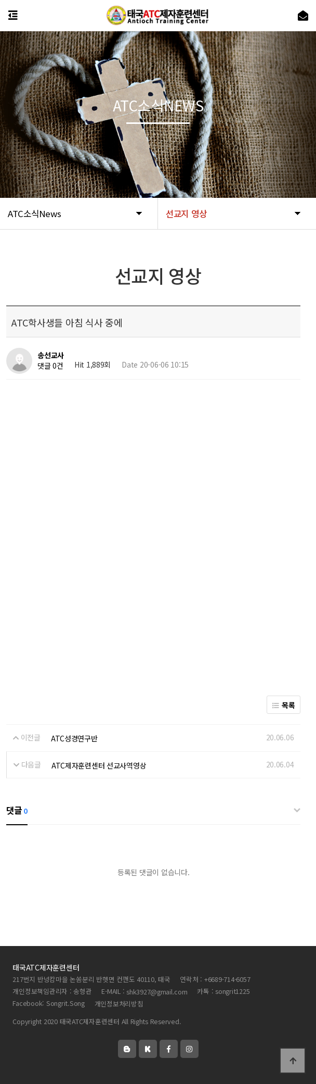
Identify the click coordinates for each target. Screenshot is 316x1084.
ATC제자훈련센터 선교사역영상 (99, 765)
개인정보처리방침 (119, 1004)
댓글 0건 (50, 366)
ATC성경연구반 (74, 738)
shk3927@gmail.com (157, 992)
